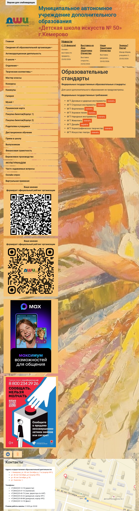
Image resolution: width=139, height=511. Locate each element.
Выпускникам (13, 144)
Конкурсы (11, 84)
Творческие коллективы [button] (18, 71)
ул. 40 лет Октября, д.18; (21, 477)
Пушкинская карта (15, 108)
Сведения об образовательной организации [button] (28, 47)
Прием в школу (13, 138)
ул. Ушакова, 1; (17, 480)
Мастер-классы (14, 78)
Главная (10, 41)
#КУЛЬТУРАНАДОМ (16, 163)
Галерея (10, 96)
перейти (84, 124)
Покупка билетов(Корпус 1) (20, 114)
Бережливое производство (20, 156)
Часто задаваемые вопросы (20, 168)
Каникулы (11, 90)
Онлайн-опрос (13, 175)
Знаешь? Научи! (123, 46)
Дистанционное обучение (19, 132)
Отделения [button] (11, 65)
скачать (111, 101)
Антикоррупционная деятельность (23, 53)
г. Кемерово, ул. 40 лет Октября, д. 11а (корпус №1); (32, 472)
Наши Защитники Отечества (106, 48)
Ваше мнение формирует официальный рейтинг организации (30, 189)
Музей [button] (9, 102)
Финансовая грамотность (19, 150)
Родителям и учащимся (18, 126)
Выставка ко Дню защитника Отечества (87, 49)
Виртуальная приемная (17, 181)
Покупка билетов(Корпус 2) (20, 120)
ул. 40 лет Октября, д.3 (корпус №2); (25, 475)
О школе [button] (10, 59)
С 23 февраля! (68, 45)
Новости (66, 41)
